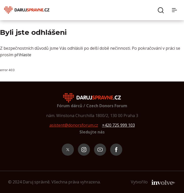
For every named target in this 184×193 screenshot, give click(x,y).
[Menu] (176, 10)
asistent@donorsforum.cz (73, 125)
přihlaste (22, 55)
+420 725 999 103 (118, 125)
